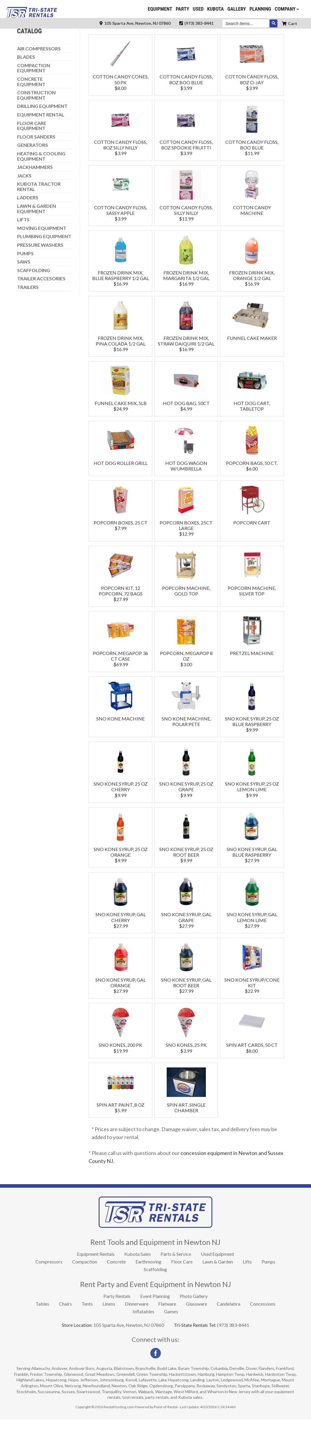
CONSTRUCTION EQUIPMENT (36, 124)
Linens (108, 1332)
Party (182, 9)
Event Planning (155, 1324)
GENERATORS (32, 173)
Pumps (268, 1290)
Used (198, 9)
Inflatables (143, 1340)
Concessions (262, 1332)
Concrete (116, 1290)
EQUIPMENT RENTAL (40, 143)
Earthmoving (148, 1290)
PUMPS (25, 282)
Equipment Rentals (96, 1282)
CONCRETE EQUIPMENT (31, 110)
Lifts (247, 1290)
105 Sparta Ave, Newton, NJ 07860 (135, 23)
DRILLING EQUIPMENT (42, 134)
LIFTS (23, 248)
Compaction (84, 1290)
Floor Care (182, 1290)
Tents (87, 1332)
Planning (260, 9)
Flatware (167, 1332)
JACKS (24, 204)
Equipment (160, 9)
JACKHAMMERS (35, 195)
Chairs (65, 1332)
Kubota (215, 9)
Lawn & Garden (217, 1290)
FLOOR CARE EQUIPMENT (31, 154)
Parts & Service (176, 1282)
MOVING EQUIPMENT (41, 256)
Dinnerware (136, 1332)
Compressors (48, 1290)
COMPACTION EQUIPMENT (33, 96)
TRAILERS (28, 315)
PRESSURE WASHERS (40, 273)
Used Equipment (217, 1282)
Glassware (196, 1332)
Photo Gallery (194, 1324)
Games (171, 1340)
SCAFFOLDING (33, 299)
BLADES (26, 85)
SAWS (23, 290)
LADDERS (27, 226)
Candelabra (228, 1332)
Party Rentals (116, 1324)
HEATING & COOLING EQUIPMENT (41, 185)
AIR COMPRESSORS (39, 77)
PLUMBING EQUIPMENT (44, 265)
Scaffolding (155, 1298)
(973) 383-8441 (196, 23)
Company (287, 9)
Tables (42, 1332)
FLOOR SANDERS (36, 165)
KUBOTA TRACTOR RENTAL (39, 215)
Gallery (236, 9)
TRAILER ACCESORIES (41, 307)
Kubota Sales (137, 1282)
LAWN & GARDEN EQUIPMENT (36, 237)
